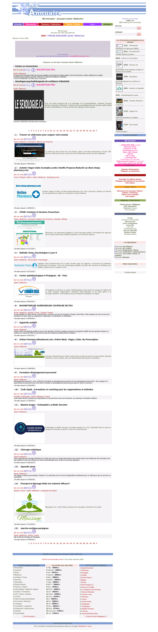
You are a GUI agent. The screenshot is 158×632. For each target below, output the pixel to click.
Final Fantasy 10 (87, 585)
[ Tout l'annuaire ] (29, 616)
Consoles (17, 570)
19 (80, 131)
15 (67, 131)
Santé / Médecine (19, 73)
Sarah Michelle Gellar (90, 613)
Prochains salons (130, 234)
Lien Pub (130, 227)
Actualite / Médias (60, 219)
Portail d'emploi (20, 584)
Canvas (84, 611)
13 (61, 131)
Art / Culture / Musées (23, 594)
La (130, 157)
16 (71, 131)
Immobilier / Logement (23, 606)
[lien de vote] (18, 70)
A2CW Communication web (52, 559)
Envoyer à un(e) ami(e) (130, 220)
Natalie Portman (88, 609)
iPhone (83, 582)
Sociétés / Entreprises (22, 396)
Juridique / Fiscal (20, 577)
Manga (83, 580)
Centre (17, 596)
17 (74, 131)
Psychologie (43, 260)
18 (77, 131)
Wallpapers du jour (130, 208)
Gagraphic (86, 604)
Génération (18, 582)
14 (64, 131)
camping (18, 604)
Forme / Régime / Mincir (23, 177)
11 (54, 131)
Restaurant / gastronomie (24, 608)
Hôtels (92, 24)
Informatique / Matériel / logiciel (26, 589)
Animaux (85, 597)
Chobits (84, 575)
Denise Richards (88, 592)
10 (51, 131)
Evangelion (86, 606)
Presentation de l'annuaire (130, 159)
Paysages (84, 573)
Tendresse (85, 570)
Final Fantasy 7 (86, 577)
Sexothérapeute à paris (129, 95)
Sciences (17, 580)
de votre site (130, 161)
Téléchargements (130, 229)
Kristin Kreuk (86, 601)
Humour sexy (87, 594)
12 (57, 131)
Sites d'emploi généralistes (25, 599)
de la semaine (130, 210)
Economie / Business (23, 601)
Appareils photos (87, 568)
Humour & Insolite (87, 587)
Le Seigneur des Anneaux (91, 589)
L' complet (130, 145)
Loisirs (36, 535)
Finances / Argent (20, 587)
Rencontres (18, 568)
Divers (47, 396)
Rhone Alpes (32, 260)
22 (90, 131)
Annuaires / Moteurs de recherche (40, 142)
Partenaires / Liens (85, 626)
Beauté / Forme (18, 38)
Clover (84, 599)
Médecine (18, 575)
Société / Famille (47, 313)
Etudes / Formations (22, 592)
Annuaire (124, 246)
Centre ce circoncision (129, 58)
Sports (30, 535)
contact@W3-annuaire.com (79, 56)
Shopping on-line (53, 177)
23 (94, 131)
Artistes (18, 611)
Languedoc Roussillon (49, 491)
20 (84, 131)
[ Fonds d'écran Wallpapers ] (96, 616)
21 (87, 131)
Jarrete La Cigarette (136, 88)
